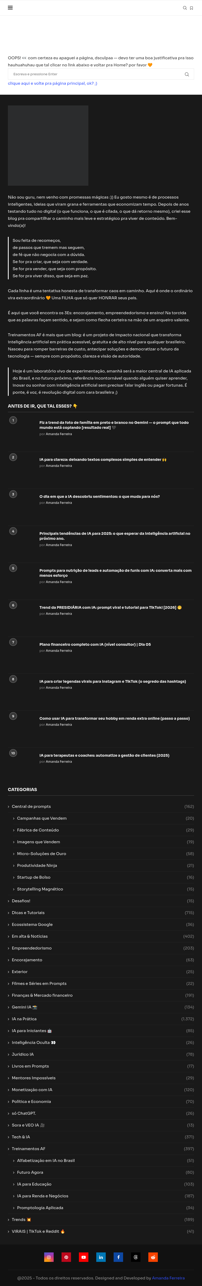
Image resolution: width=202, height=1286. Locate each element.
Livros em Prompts (103, 1066)
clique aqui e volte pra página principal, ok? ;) (52, 83)
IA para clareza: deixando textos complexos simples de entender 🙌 (102, 459)
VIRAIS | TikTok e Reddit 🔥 (103, 1231)
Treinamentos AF (103, 1148)
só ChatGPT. (103, 1113)
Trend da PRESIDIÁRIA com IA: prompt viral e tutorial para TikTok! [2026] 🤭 (110, 607)
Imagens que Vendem (105, 842)
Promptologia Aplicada (105, 1207)
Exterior (103, 971)
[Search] (185, 7)
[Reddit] (153, 1257)
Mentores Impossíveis (103, 1078)
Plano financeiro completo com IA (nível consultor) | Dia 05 (95, 644)
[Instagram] (49, 1257)
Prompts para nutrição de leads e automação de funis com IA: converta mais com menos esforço (115, 573)
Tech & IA (103, 1137)
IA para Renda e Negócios (105, 1196)
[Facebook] (118, 1257)
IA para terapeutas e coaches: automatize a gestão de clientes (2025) (104, 755)
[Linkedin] (101, 1257)
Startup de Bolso (105, 877)
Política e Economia (103, 1101)
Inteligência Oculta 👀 (103, 1042)
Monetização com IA (103, 1089)
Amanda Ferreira (59, 434)
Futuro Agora (105, 1172)
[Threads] (135, 1257)
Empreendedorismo (103, 948)
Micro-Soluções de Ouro (105, 853)
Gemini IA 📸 (103, 1007)
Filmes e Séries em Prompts (103, 983)
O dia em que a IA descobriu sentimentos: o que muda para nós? (99, 496)
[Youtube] (83, 1257)
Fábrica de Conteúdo (105, 830)
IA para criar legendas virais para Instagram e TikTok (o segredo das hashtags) (112, 681)
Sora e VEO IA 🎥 (103, 1125)
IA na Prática (103, 1019)
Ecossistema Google (103, 924)
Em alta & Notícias (103, 936)
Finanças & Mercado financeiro (103, 995)
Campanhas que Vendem (105, 818)
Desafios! (103, 901)
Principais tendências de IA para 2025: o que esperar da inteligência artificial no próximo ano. (114, 536)
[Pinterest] (66, 1257)
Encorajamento (103, 960)
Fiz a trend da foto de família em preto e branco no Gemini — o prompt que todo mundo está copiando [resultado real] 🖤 (114, 425)
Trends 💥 (103, 1219)
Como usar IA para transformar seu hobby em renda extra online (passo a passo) (114, 718)
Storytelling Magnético (105, 889)
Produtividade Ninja (105, 865)
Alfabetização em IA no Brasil (105, 1160)
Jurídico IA (103, 1054)
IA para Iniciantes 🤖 (103, 1030)
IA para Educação (105, 1184)
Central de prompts (103, 806)
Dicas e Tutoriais (103, 912)
